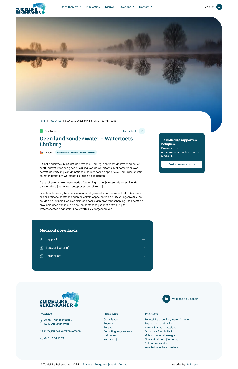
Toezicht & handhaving (159, 323)
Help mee (110, 335)
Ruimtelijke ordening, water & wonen (167, 319)
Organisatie (111, 319)
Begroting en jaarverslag (119, 331)
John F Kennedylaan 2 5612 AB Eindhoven (56, 321)
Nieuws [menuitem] (110, 8)
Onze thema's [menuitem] (69, 8)
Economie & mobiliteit (158, 331)
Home (42, 121)
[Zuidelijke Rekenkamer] (31, 8)
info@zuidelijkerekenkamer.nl (60, 331)
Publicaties (55, 121)
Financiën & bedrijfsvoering (161, 339)
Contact (123, 364)
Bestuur (108, 323)
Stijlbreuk (192, 364)
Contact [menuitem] (144, 8)
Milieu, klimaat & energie (160, 335)
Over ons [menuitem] (125, 8)
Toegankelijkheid (105, 364)
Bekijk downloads (182, 164)
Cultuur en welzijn (156, 343)
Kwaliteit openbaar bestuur (161, 347)
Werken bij (110, 339)
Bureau (108, 327)
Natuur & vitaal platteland (161, 327)
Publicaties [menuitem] (93, 8)
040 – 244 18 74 (52, 338)
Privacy (87, 364)
